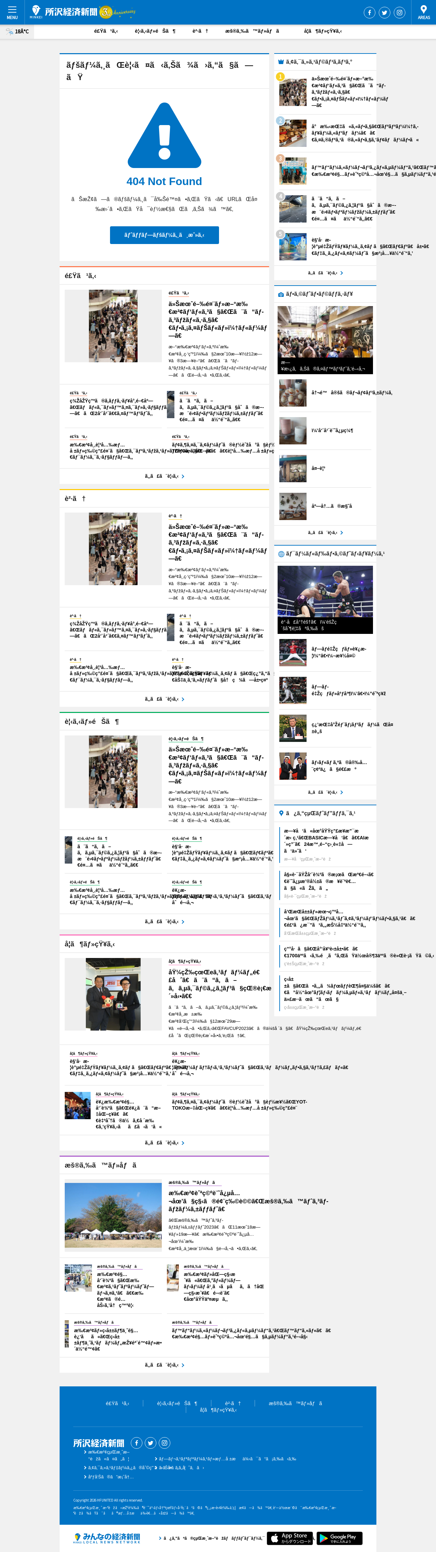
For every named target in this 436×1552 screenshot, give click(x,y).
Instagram (399, 12)
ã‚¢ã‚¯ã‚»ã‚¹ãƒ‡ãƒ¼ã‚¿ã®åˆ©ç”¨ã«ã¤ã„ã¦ (137, 1467)
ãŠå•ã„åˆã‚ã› (181, 1467)
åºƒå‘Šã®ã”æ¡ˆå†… (111, 1476)
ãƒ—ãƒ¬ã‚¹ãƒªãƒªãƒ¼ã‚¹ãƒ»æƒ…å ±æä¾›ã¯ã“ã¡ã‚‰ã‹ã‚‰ (227, 1458)
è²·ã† (200, 31)
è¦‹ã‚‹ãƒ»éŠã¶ (155, 31)
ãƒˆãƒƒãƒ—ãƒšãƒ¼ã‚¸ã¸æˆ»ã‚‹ (164, 235)
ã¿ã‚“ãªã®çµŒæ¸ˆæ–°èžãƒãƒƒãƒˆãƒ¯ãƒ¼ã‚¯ (106, 1538)
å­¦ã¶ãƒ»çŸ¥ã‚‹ (323, 31)
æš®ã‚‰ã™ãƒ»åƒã (256, 31)
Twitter (384, 12)
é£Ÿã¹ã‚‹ (106, 31)
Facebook (369, 12)
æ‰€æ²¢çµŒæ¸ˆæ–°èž (63, 12)
